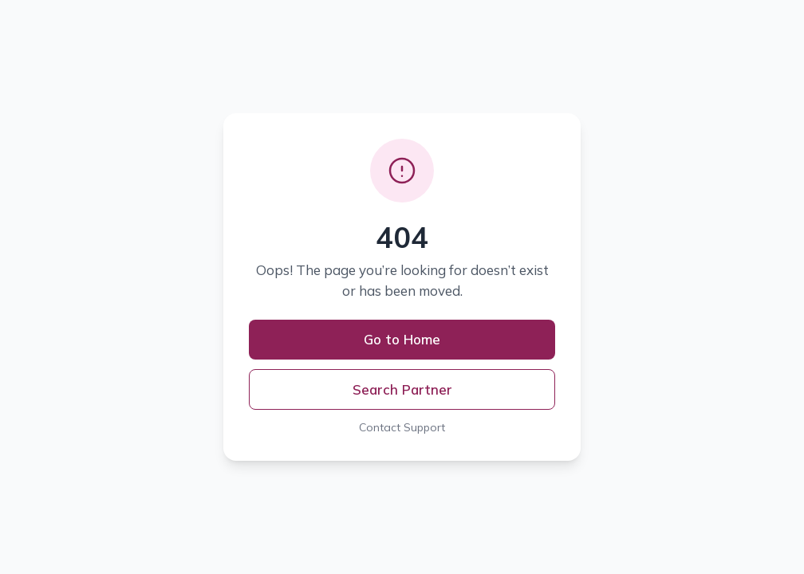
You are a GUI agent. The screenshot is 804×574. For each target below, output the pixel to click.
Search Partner (402, 389)
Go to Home (402, 339)
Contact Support (402, 427)
